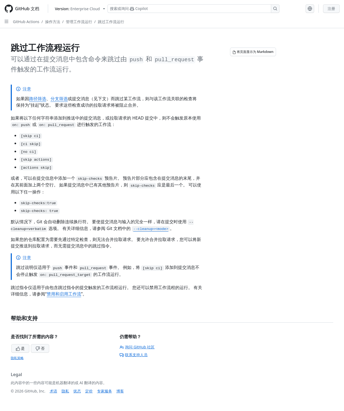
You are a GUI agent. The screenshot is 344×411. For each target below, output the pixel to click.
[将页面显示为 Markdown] (253, 52)
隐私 (65, 391)
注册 (331, 8)
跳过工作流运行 (111, 21)
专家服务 (104, 391)
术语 (53, 391)
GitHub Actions (26, 21)
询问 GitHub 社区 (137, 346)
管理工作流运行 (79, 21)
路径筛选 (37, 99)
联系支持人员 (134, 354)
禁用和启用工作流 (64, 294)
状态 (77, 391)
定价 (89, 391)
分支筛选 (59, 99)
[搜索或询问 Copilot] (194, 8)
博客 (120, 391)
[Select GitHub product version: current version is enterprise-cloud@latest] (80, 9)
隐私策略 (17, 358)
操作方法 (52, 21)
